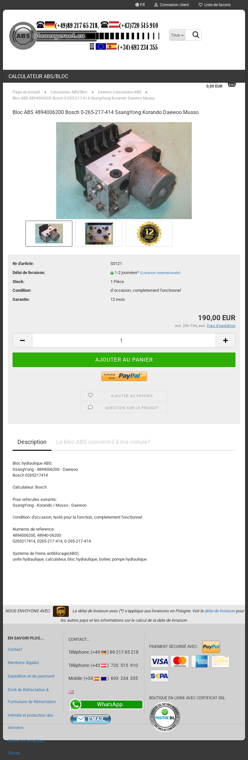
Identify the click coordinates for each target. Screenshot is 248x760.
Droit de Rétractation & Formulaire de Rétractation (32, 695)
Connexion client (171, 5)
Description (31, 441)
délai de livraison (219, 610)
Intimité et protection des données (30, 721)
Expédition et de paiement (31, 676)
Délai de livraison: (29, 272)
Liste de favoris (215, 5)
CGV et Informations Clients (26, 746)
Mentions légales (23, 662)
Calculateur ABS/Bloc (38, 76)
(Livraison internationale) (160, 273)
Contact (15, 649)
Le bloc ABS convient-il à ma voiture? (103, 441)
